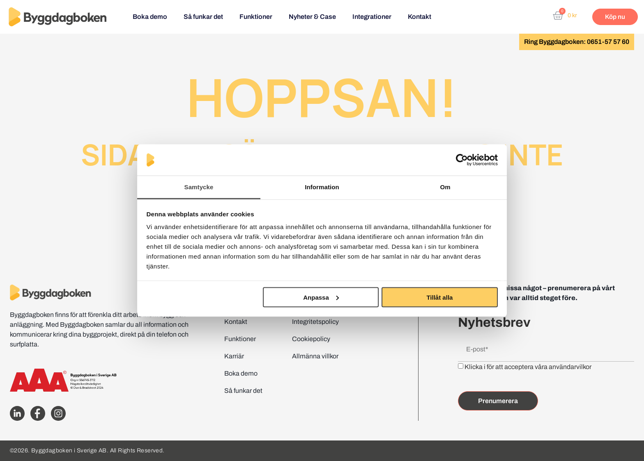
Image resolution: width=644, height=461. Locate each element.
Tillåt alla (439, 297)
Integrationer (371, 16)
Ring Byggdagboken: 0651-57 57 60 (576, 41)
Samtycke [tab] (199, 186)
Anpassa (321, 297)
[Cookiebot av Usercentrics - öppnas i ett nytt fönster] (462, 160)
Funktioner (255, 16)
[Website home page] (57, 17)
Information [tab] (322, 186)
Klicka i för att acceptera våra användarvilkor (528, 366)
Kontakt (419, 16)
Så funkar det (203, 16)
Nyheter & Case (312, 16)
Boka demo (150, 16)
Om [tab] (445, 186)
